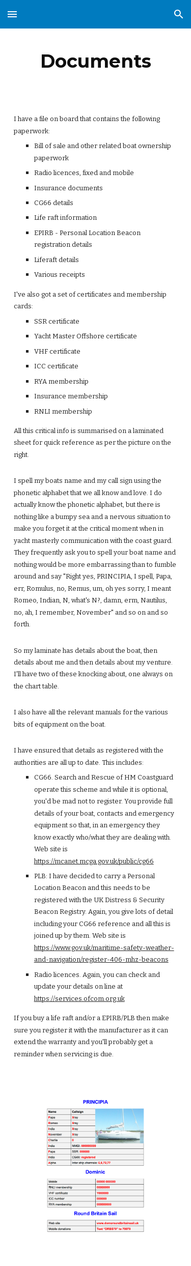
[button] (12, 14)
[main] (96, 61)
